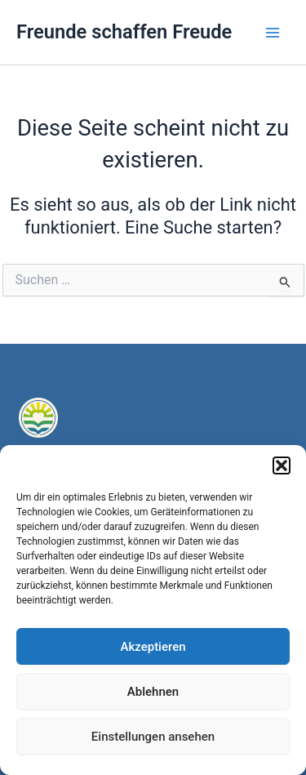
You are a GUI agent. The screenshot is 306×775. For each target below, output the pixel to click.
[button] (281, 465)
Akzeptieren (152, 646)
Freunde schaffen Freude (124, 31)
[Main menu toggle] (272, 33)
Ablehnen (153, 691)
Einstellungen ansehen (153, 736)
